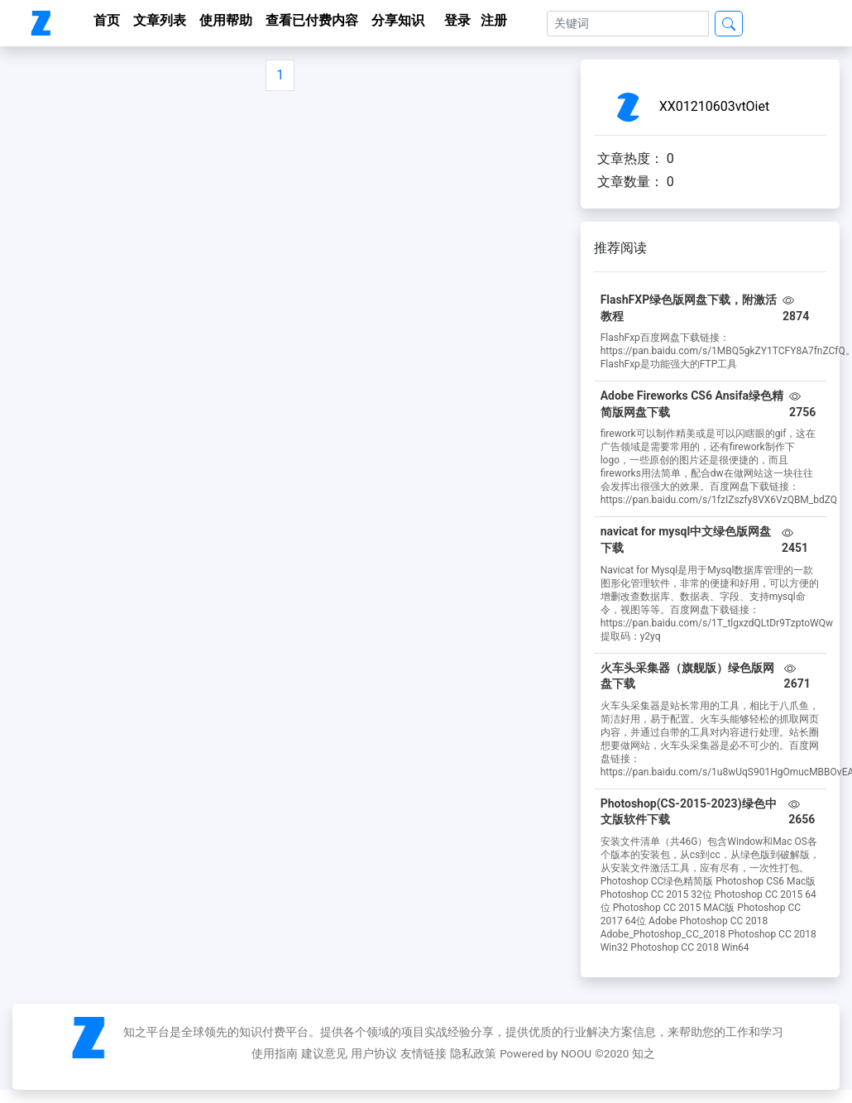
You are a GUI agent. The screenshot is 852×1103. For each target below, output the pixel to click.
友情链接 (423, 1053)
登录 (457, 20)
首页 (106, 20)
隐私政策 (473, 1053)
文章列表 (159, 20)
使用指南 (274, 1053)
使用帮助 (225, 20)
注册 (494, 20)
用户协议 (374, 1053)
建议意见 (324, 1053)
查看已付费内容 (312, 20)
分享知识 (397, 20)
